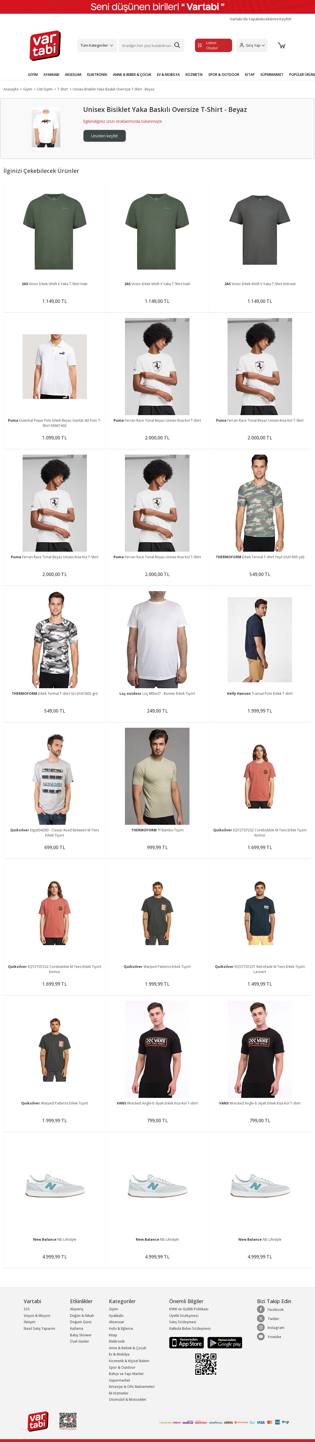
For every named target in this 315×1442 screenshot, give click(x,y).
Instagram (270, 1327)
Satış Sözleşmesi (182, 1321)
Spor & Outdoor (122, 1367)
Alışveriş (76, 1309)
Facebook (270, 1309)
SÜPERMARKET (272, 74)
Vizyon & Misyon (37, 1315)
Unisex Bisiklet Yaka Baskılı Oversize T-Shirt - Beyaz (113, 89)
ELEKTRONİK (97, 74)
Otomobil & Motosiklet (127, 1399)
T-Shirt (62, 89)
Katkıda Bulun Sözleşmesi (190, 1328)
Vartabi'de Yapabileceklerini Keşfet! (260, 19)
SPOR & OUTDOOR (223, 74)
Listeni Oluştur (208, 45)
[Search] (151, 45)
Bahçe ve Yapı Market (126, 1373)
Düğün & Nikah (82, 1315)
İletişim (29, 1321)
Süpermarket (119, 1380)
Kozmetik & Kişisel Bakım (129, 1360)
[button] (252, 45)
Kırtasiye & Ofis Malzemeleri (132, 1386)
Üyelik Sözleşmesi (183, 1315)
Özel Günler (79, 1341)
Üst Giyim (45, 89)
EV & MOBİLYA (168, 74)
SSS (27, 1309)
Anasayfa (10, 89)
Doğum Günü (80, 1321)
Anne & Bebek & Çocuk (127, 1348)
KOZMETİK (194, 74)
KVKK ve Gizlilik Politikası (188, 1309)
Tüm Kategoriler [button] (94, 45)
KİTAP (250, 74)
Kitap (113, 1335)
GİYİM (33, 74)
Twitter (268, 1318)
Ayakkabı (116, 1315)
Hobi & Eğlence (121, 1328)
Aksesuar (116, 1321)
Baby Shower (81, 1335)
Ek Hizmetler (119, 1393)
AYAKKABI (51, 74)
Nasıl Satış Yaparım (39, 1328)
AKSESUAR (73, 74)
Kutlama (76, 1328)
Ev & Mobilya (119, 1354)
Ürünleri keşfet (104, 136)
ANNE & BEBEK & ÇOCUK (132, 74)
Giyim (27, 89)
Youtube (269, 1336)
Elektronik (117, 1341)
